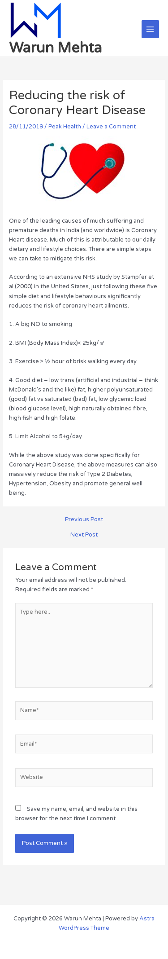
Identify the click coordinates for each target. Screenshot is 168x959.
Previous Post (84, 520)
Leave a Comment (111, 126)
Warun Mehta (55, 48)
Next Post (84, 535)
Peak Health (64, 126)
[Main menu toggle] (150, 29)
